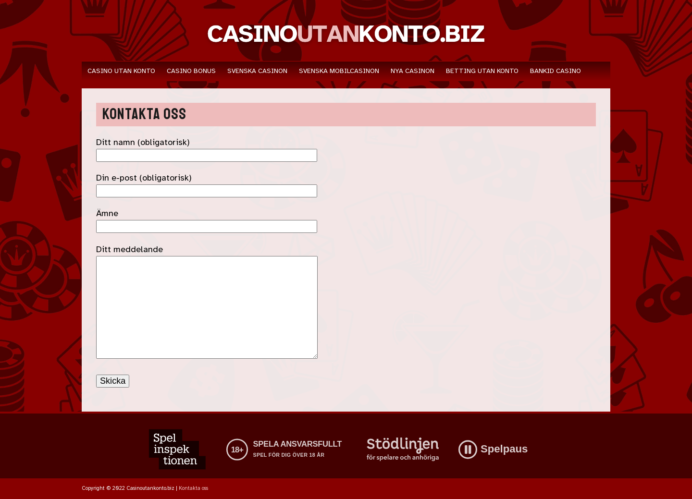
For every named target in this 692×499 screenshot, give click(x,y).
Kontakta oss (193, 488)
